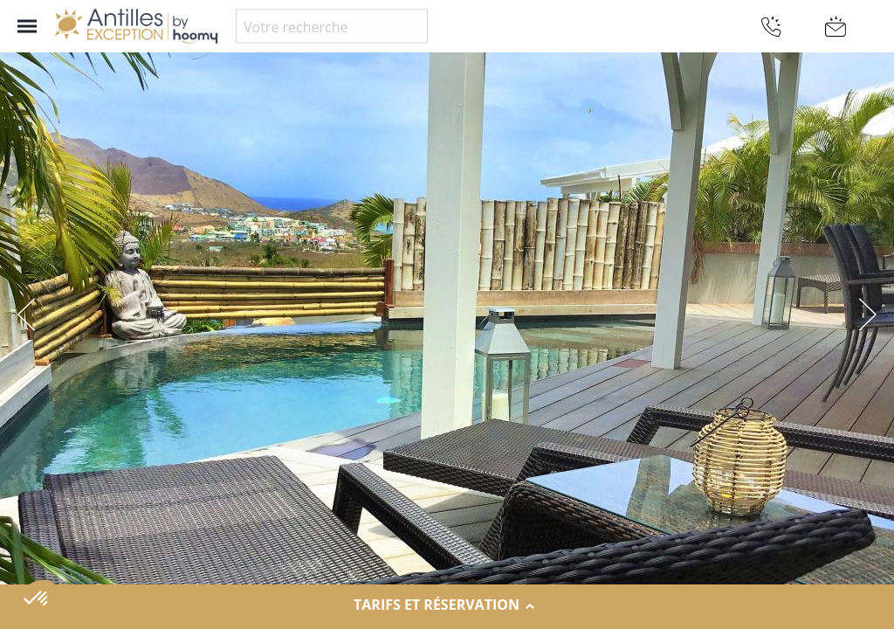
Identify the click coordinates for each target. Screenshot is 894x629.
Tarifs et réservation (447, 605)
